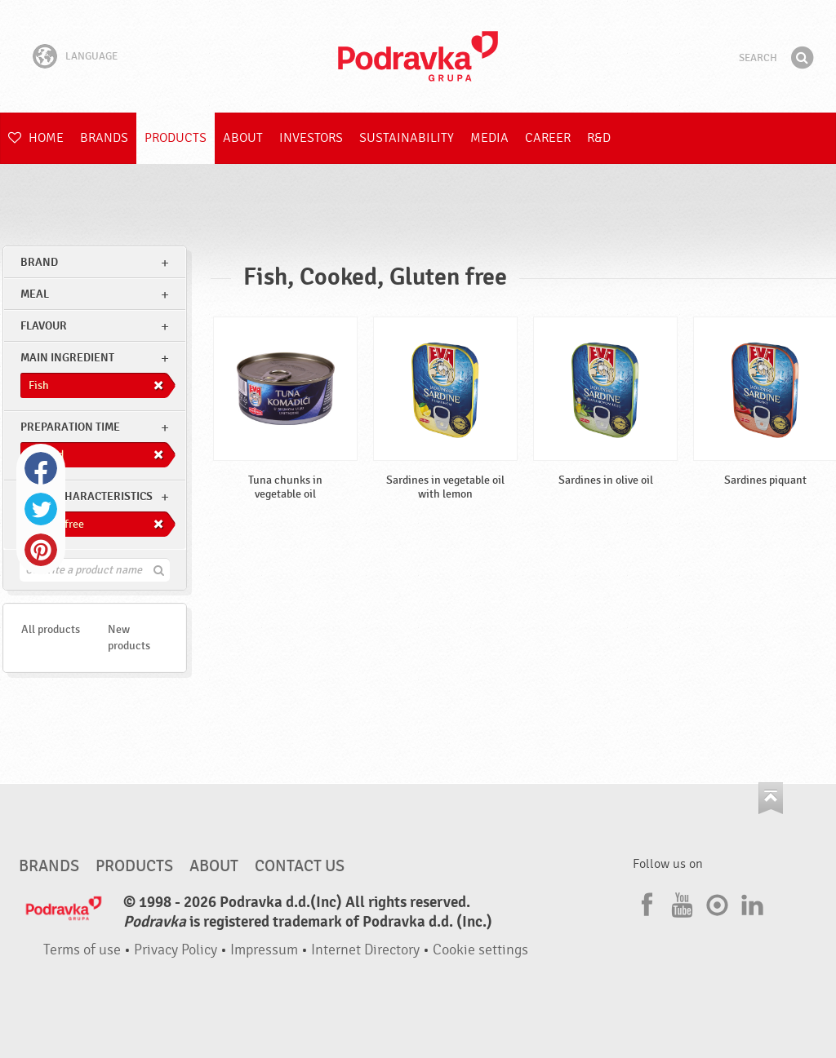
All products (50, 629)
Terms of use (82, 949)
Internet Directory (365, 949)
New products (129, 637)
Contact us (300, 866)
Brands (104, 138)
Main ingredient (67, 358)
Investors (311, 138)
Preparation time (70, 427)
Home (36, 138)
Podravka (418, 56)
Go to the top (770, 798)
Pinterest (40, 549)
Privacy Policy (175, 949)
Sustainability (406, 138)
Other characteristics (86, 496)
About (243, 138)
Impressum (264, 949)
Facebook (40, 468)
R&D (599, 138)
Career (548, 138)
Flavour (43, 326)
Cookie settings (480, 949)
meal (34, 294)
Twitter (40, 509)
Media (489, 138)
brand (39, 262)
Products (176, 138)
